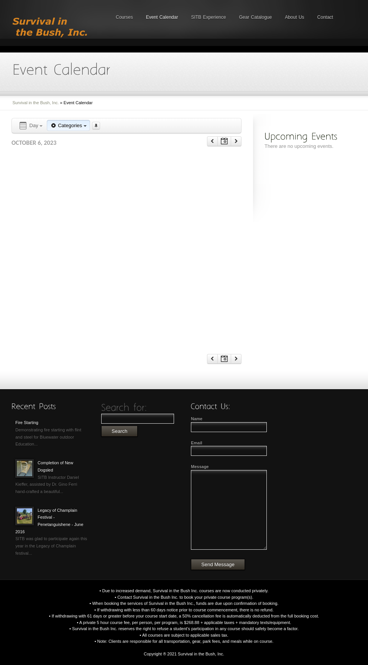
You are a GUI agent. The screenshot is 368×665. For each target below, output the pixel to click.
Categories (68, 125)
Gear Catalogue (255, 17)
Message (200, 466)
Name (196, 418)
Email (196, 443)
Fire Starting (26, 422)
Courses (124, 17)
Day (30, 126)
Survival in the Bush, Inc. (36, 102)
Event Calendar (162, 17)
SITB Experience (208, 17)
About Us (294, 17)
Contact (325, 17)
